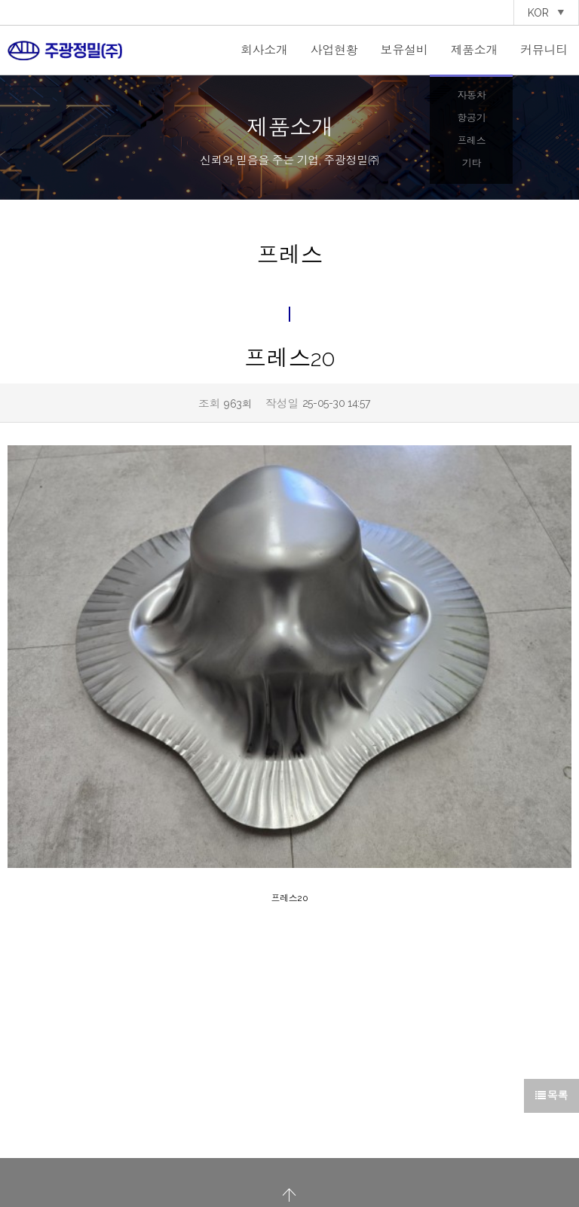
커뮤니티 (544, 50)
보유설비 (404, 50)
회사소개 (264, 50)
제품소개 (474, 50)
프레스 (471, 140)
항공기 (471, 118)
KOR (546, 13)
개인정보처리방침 (271, 1154)
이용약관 (325, 1154)
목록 (551, 1012)
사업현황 (334, 50)
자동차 (471, 95)
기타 (471, 163)
